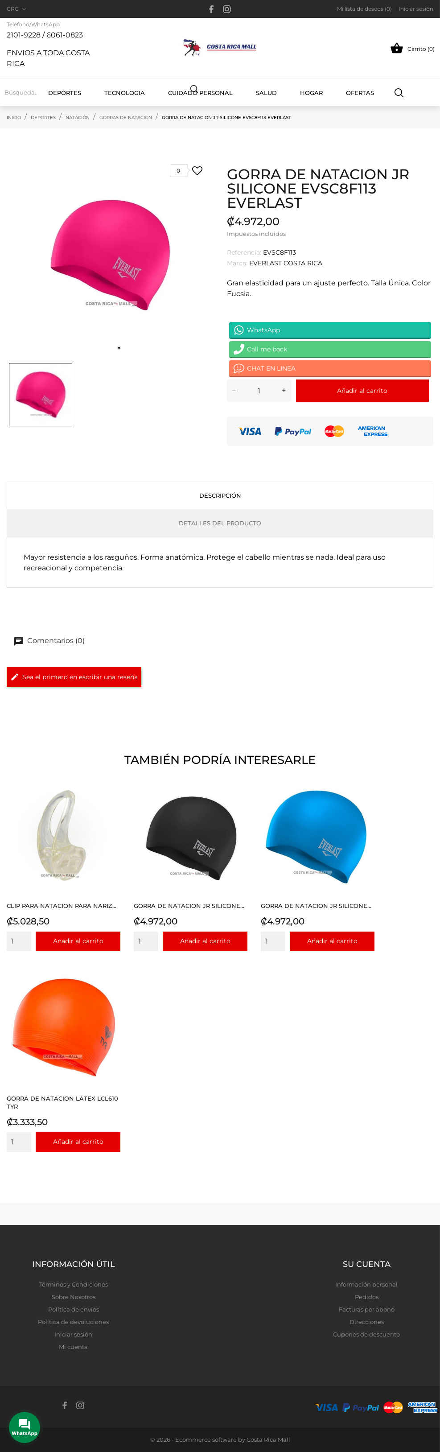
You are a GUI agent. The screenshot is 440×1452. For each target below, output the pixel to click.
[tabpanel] (110, 255)
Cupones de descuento (366, 1334)
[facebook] (211, 9)
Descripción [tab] (220, 495)
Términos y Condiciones (73, 1284)
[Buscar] (399, 92)
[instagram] (227, 9)
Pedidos (366, 1296)
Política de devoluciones (73, 1321)
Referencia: (244, 252)
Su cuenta (367, 1264)
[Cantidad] (259, 391)
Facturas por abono (367, 1309)
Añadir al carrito (362, 391)
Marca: (237, 263)
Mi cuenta (73, 1346)
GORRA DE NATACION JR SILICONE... (189, 905)
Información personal (366, 1284)
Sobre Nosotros (73, 1296)
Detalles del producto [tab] (220, 523)
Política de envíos (73, 1309)
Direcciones (367, 1321)
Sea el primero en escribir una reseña (74, 676)
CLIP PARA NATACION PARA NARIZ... (61, 905)
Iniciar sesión (73, 1334)
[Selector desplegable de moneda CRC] (17, 9)
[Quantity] (19, 941)
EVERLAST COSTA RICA (285, 263)
